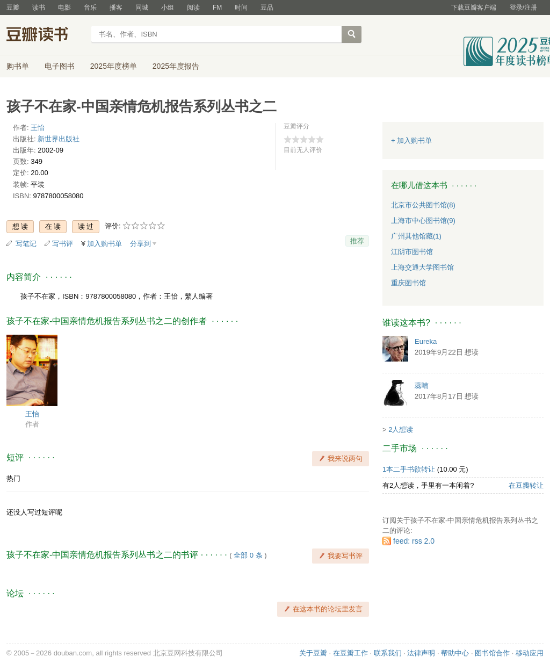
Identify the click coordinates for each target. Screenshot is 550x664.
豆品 (266, 7)
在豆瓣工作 (350, 653)
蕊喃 (422, 385)
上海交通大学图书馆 (422, 267)
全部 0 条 (248, 555)
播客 (116, 7)
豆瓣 (12, 7)
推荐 (357, 241)
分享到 (140, 244)
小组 (167, 7)
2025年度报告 (176, 66)
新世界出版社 (58, 139)
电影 (64, 7)
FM (217, 7)
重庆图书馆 (408, 283)
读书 (38, 7)
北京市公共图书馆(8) (423, 205)
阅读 (193, 7)
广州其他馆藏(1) (416, 236)
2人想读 (400, 429)
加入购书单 (104, 244)
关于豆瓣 (313, 653)
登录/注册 (523, 7)
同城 (141, 7)
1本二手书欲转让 (408, 469)
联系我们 (388, 653)
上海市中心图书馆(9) (423, 220)
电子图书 (60, 66)
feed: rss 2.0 (414, 541)
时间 (241, 7)
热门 (13, 478)
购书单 (17, 66)
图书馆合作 (492, 653)
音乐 (90, 7)
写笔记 (26, 244)
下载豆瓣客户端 (473, 7)
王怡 (38, 128)
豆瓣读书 (45, 35)
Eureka (426, 341)
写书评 (62, 244)
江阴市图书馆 (412, 252)
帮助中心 (455, 653)
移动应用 (530, 653)
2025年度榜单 (113, 66)
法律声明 (421, 653)
